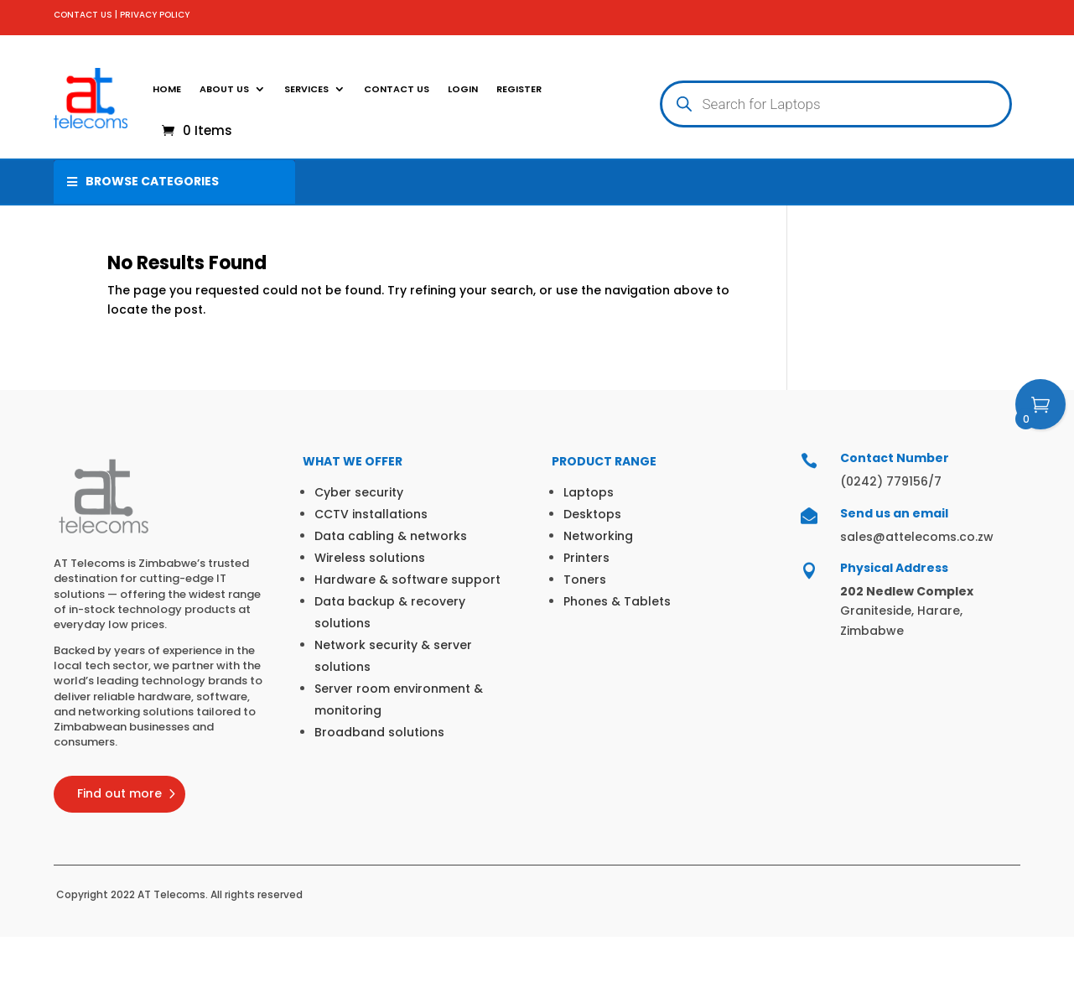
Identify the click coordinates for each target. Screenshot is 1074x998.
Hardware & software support (407, 579)
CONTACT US (83, 14)
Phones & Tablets (617, 601)
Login (463, 89)
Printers (586, 557)
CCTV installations (371, 514)
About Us (224, 89)
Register (519, 89)
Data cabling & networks (390, 536)
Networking (598, 536)
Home (167, 89)
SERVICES (306, 89)
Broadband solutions (379, 732)
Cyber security (358, 492)
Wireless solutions (369, 557)
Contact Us (396, 89)
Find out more (119, 793)
